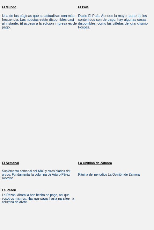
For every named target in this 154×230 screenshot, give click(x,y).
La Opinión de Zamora (95, 163)
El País (83, 7)
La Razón (9, 190)
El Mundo (9, 7)
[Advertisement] (60, 97)
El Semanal (10, 163)
